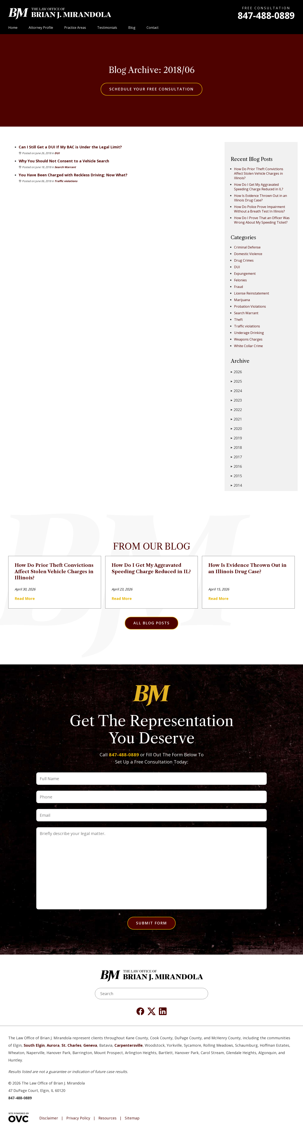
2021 (236, 419)
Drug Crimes (244, 260)
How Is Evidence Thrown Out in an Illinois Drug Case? (260, 197)
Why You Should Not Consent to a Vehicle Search (64, 160)
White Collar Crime (248, 346)
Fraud (238, 286)
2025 (236, 381)
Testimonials (107, 27)
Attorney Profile (41, 27)
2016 (236, 466)
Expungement (245, 273)
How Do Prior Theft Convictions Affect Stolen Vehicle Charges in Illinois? (258, 173)
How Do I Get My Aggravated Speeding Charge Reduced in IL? (258, 186)
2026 (236, 371)
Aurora (53, 1045)
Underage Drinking (249, 332)
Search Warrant (65, 167)
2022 (236, 409)
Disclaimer (48, 1118)
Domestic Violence (248, 254)
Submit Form (151, 922)
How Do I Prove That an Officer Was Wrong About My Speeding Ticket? (262, 220)
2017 (236, 456)
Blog (131, 27)
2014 (236, 485)
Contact (152, 27)
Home (12, 27)
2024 (236, 390)
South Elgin (34, 1045)
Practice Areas (75, 27)
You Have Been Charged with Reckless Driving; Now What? (73, 174)
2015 (236, 475)
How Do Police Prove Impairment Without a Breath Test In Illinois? (259, 209)
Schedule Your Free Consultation (151, 89)
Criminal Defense (247, 247)
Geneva (90, 1045)
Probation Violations (250, 306)
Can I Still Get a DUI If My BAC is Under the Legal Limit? (70, 146)
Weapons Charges (248, 339)
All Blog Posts (151, 622)
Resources (107, 1118)
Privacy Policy (78, 1118)
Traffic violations (66, 181)
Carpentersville (128, 1045)
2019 (236, 437)
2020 (236, 428)
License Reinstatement (251, 293)
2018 (236, 447)
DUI (57, 153)
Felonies (240, 280)
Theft (238, 319)
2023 (236, 400)
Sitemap (132, 1118)
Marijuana (242, 300)
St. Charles (71, 1045)
